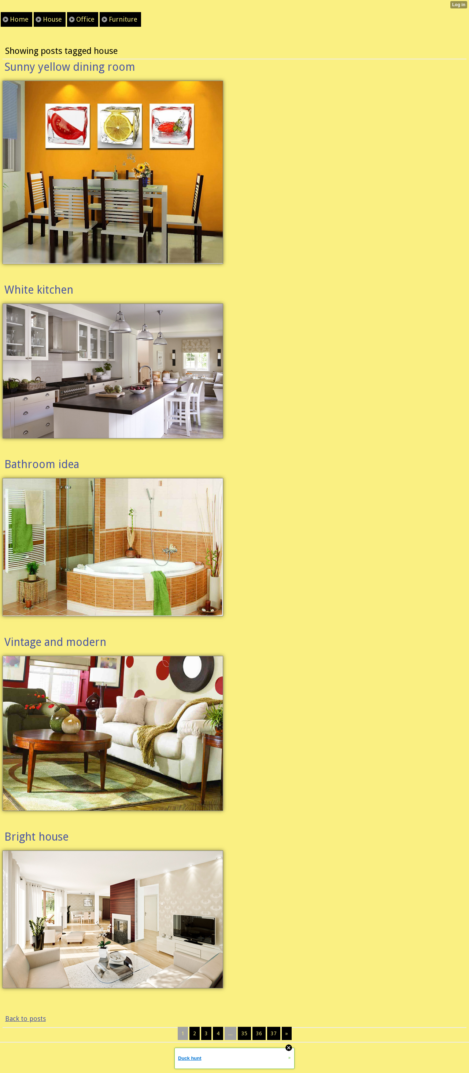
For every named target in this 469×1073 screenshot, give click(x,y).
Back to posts (25, 1018)
